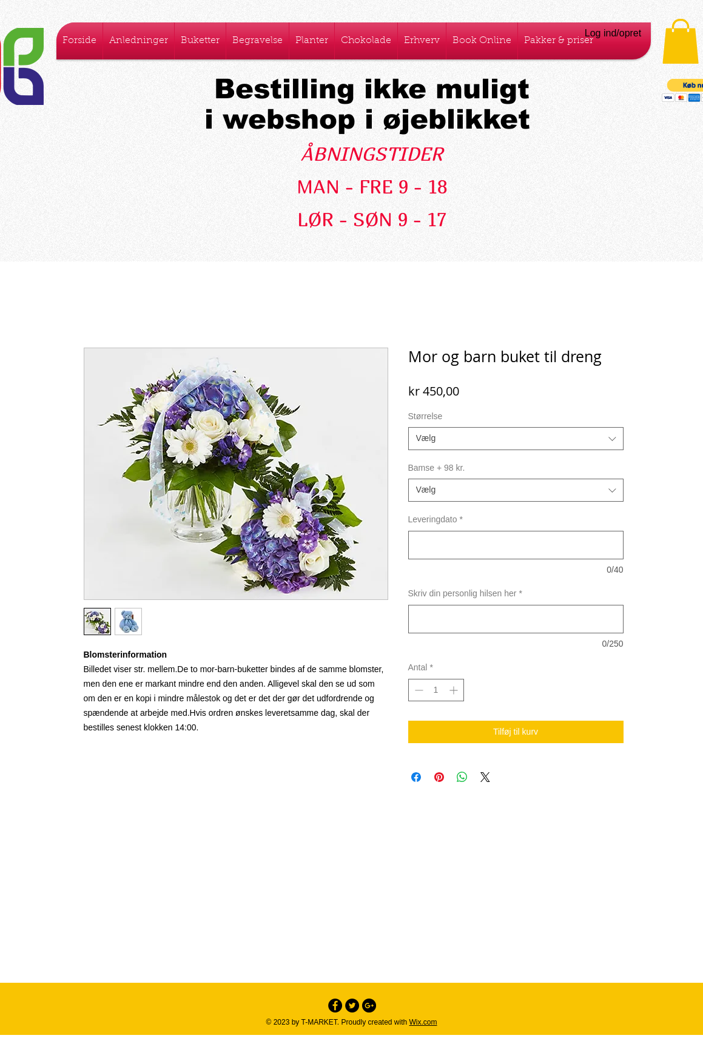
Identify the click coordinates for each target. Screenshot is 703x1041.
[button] (680, 41)
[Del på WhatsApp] (462, 777)
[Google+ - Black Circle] (369, 1005)
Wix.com (423, 1022)
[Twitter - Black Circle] (352, 1005)
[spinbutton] (436, 690)
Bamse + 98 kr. (436, 468)
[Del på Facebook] (416, 777)
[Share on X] (485, 777)
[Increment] (454, 690)
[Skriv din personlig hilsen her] (516, 619)
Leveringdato (435, 519)
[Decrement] (417, 690)
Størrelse (425, 416)
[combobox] (516, 438)
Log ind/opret (613, 33)
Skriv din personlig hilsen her (465, 593)
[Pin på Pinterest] (439, 777)
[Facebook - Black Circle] (335, 1005)
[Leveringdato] (516, 545)
